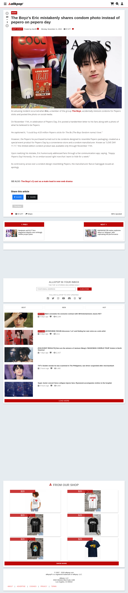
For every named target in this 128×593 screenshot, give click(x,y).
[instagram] (58, 298)
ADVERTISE (21, 586)
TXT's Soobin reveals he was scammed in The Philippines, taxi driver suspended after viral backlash (76, 366)
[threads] (75, 298)
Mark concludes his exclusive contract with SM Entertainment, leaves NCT (69, 314)
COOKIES (33, 586)
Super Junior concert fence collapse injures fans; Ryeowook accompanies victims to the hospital (75, 383)
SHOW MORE (61, 563)
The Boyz (76, 111)
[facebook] (48, 298)
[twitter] (53, 298)
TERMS (53, 586)
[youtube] (63, 298)
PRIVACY (44, 586)
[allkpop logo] (15, 4)
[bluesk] (80, 298)
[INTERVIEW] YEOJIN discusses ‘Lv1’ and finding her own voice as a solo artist (72, 331)
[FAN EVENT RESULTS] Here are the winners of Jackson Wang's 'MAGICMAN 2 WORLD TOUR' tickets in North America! (80, 349)
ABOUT (10, 586)
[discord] (69, 298)
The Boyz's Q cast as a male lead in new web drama (46, 181)
